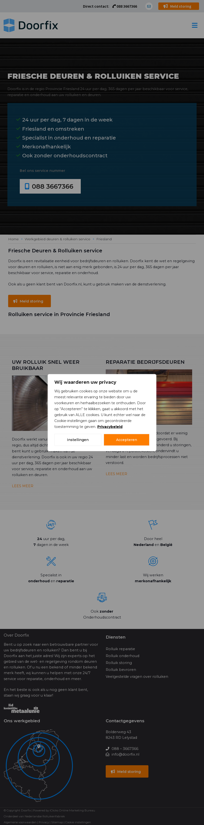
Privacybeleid (109, 426)
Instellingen (78, 440)
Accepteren (126, 440)
